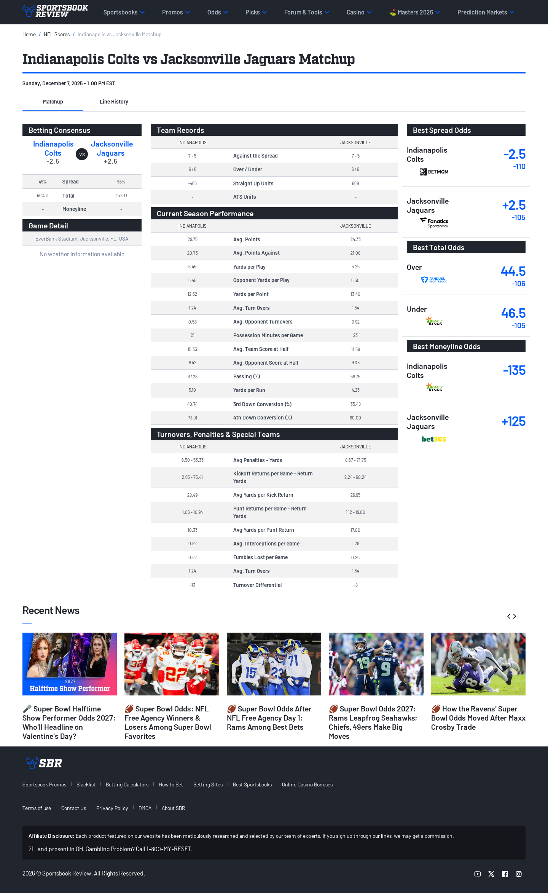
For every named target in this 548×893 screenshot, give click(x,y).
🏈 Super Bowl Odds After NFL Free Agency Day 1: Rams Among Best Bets (269, 717)
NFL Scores (57, 34)
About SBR (173, 808)
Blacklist (86, 784)
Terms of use (36, 808)
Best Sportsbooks (252, 784)
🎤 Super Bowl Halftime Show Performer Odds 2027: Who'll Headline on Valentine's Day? (69, 722)
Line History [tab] (114, 101)
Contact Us (73, 808)
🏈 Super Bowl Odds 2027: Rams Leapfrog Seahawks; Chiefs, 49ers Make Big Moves (373, 722)
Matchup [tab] (53, 101)
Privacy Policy (112, 808)
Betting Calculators (127, 784)
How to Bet (171, 784)
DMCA (145, 808)
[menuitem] (48, 784)
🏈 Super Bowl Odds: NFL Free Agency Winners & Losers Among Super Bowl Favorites (167, 722)
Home (29, 34)
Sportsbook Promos (44, 784)
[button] (52, 102)
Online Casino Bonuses (307, 784)
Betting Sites (208, 784)
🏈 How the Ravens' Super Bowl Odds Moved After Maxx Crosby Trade (478, 717)
